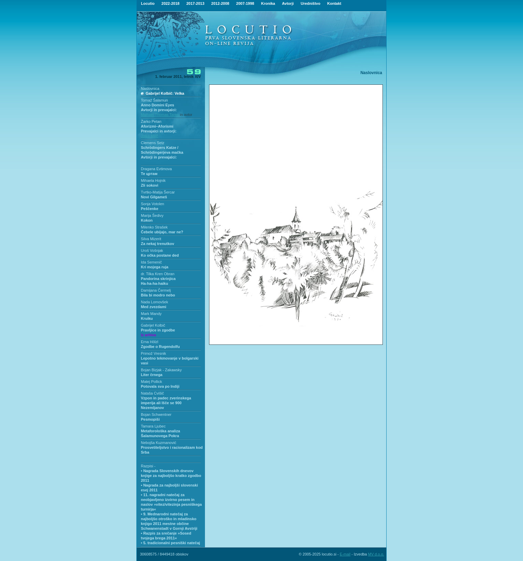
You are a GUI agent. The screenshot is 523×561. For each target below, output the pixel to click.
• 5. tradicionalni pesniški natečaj (170, 543)
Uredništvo (310, 3)
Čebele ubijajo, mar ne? (162, 232)
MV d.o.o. (376, 554)
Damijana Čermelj (156, 290)
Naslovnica (150, 88)
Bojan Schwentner (156, 414)
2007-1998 (245, 3)
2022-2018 (170, 3)
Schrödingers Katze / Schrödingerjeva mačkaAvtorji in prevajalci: (162, 152)
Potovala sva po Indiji (160, 386)
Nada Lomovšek (154, 302)
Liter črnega (151, 375)
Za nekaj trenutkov (157, 244)
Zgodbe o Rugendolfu (160, 346)
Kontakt (334, 3)
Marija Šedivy (152, 215)
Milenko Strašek (154, 227)
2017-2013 (195, 3)
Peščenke (149, 209)
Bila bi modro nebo (158, 295)
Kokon (147, 220)
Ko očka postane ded (160, 255)
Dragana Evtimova (156, 169)
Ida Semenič (151, 262)
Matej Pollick (151, 381)
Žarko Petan (151, 121)
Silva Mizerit (151, 239)
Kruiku (147, 318)
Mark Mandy (151, 314)
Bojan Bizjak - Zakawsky (161, 370)
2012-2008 (220, 3)
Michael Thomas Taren (160, 115)
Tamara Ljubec (153, 426)
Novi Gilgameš (154, 197)
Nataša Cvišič (152, 393)
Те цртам (149, 174)
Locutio (148, 3)
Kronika (268, 3)
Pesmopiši (150, 419)
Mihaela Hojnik (153, 180)
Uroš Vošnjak (152, 250)
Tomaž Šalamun (154, 100)
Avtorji (288, 3)
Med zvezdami (153, 307)
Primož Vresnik (153, 353)
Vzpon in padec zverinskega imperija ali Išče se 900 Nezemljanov (166, 403)
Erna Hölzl (149, 342)
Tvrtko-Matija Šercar (158, 192)
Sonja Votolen (152, 204)
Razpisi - (148, 466)
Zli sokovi (149, 185)
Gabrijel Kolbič (153, 325)
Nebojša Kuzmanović (158, 443)
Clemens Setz (152, 143)
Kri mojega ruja (154, 267)
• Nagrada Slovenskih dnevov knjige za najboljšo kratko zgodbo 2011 (171, 475)
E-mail (345, 554)
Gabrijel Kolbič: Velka (165, 93)
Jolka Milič (149, 136)
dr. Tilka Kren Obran (157, 274)
